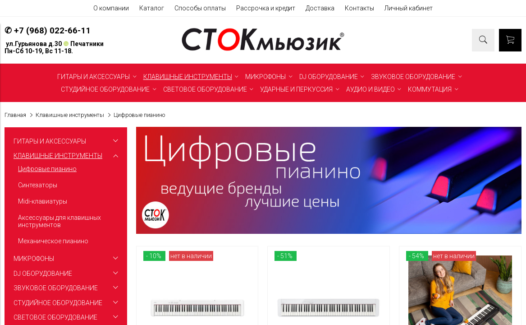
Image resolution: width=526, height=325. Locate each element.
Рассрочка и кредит (265, 8)
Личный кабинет (408, 8)
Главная (15, 114)
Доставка (320, 8)
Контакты (359, 8)
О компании (111, 8)
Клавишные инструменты (70, 114)
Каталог (151, 8)
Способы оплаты (200, 8)
